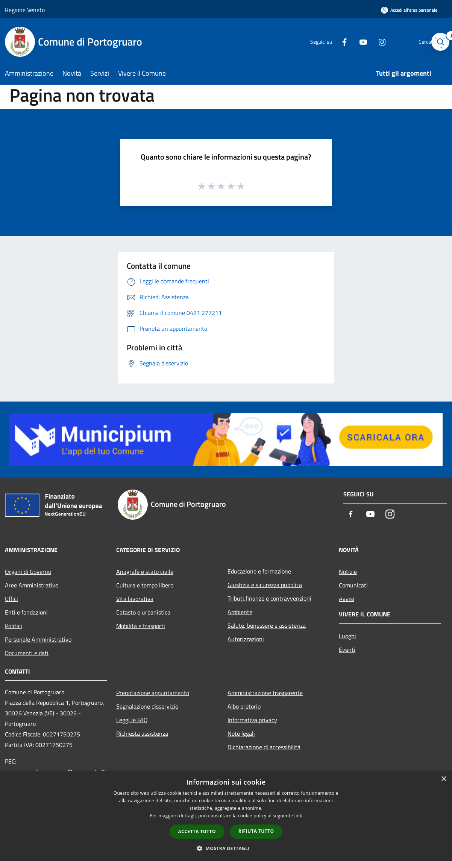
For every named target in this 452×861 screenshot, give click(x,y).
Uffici (11, 598)
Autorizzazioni (246, 638)
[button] (226, 848)
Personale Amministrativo (38, 639)
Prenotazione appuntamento (152, 692)
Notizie (348, 571)
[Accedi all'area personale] (409, 10)
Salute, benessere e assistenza (267, 625)
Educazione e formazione (259, 571)
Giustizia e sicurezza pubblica (265, 584)
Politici (13, 625)
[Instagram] (371, 42)
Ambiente (240, 611)
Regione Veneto (25, 9)
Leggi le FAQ (132, 719)
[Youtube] (352, 42)
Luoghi (347, 635)
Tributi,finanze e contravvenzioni (269, 598)
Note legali (241, 733)
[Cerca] (438, 42)
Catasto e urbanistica (143, 612)
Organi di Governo (28, 571)
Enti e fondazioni (26, 612)
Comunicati (353, 585)
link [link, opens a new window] (298, 815)
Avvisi (346, 598)
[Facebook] (333, 42)
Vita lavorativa (134, 598)
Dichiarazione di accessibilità (264, 746)
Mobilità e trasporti (140, 625)
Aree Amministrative (31, 585)
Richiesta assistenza (142, 733)
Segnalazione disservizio (147, 706)
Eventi (347, 649)
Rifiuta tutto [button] (256, 831)
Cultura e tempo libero (144, 585)
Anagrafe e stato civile (144, 571)
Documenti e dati (27, 652)
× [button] (443, 779)
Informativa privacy (252, 719)
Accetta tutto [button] (197, 831)
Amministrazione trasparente (265, 692)
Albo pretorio (244, 706)
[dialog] (226, 816)
